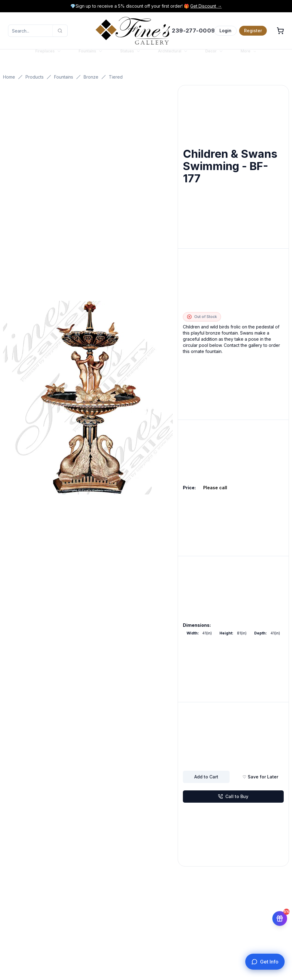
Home (9, 76)
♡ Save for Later (260, 776)
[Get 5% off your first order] (279, 916)
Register (253, 30)
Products (35, 76)
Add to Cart (206, 776)
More (249, 57)
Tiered (116, 76)
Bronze (91, 76)
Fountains (63, 76)
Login (225, 30)
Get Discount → (206, 6)
